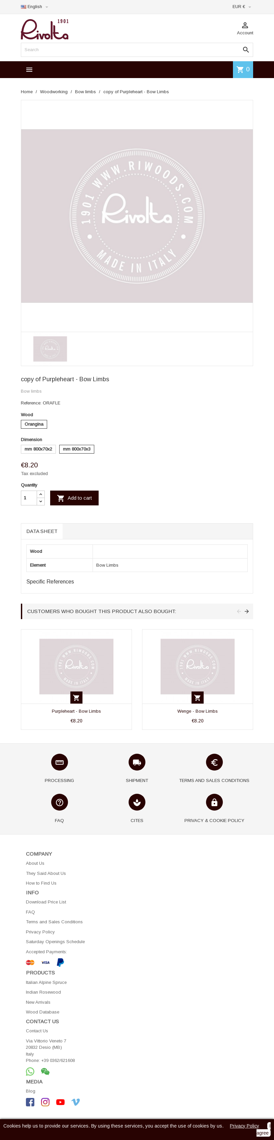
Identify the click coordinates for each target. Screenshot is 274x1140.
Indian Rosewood (43, 992)
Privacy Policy (40, 931)
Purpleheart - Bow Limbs (76, 711)
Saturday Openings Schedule (55, 941)
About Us (35, 863)
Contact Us (37, 1030)
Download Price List (46, 901)
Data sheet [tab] (42, 531)
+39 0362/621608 (58, 1060)
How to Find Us (41, 883)
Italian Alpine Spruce (46, 982)
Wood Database (42, 1011)
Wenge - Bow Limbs (197, 711)
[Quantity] (29, 498)
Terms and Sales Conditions (54, 921)
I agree (263, 1129)
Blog (30, 1091)
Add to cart (74, 498)
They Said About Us (46, 873)
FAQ (30, 912)
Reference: (31, 402)
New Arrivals (38, 1002)
